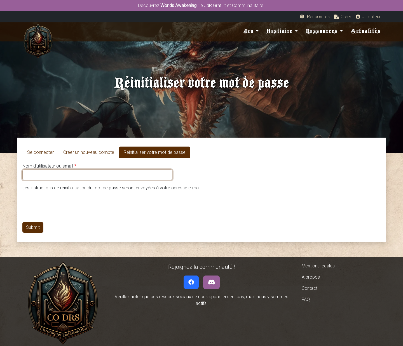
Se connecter (40, 152)
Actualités (366, 32)
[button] (342, 16)
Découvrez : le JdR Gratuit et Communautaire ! (201, 5)
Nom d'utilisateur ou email (47, 166)
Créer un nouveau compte (88, 152)
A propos (311, 277)
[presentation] (64, 207)
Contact (309, 288)
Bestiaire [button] (279, 32)
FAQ (306, 299)
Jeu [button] (248, 32)
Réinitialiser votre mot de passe (157, 152)
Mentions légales (318, 266)
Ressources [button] (322, 32)
